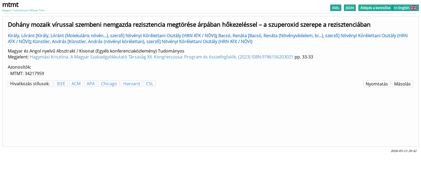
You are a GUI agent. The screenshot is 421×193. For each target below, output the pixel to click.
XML (335, 7)
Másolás (402, 84)
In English (405, 7)
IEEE (61, 84)
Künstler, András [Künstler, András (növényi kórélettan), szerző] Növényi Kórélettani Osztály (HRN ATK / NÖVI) (142, 41)
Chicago (109, 84)
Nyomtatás (377, 84)
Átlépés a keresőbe (375, 7)
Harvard (131, 84)
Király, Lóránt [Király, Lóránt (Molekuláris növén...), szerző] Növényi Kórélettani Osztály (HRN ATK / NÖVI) (112, 36)
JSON (350, 7)
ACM (76, 84)
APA (91, 84)
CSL (149, 84)
